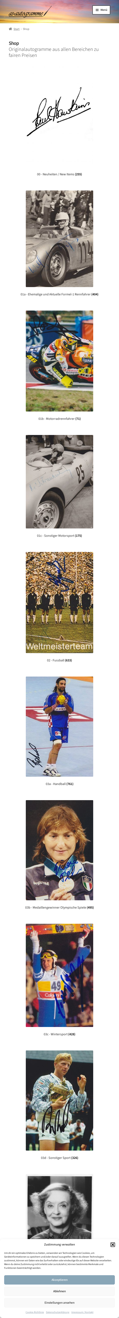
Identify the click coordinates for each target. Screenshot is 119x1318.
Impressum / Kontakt (82, 1312)
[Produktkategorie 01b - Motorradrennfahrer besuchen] (59, 366)
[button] (113, 1245)
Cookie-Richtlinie (35, 1312)
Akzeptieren (60, 1280)
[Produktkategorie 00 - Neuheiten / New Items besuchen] (59, 121)
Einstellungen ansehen (59, 1303)
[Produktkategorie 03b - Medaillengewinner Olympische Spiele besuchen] (59, 855)
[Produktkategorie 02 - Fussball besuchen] (59, 607)
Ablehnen (59, 1291)
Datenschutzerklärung (57, 1312)
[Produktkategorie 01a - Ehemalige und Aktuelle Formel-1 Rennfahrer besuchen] (59, 243)
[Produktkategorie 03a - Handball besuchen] (59, 731)
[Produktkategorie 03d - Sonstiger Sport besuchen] (59, 1105)
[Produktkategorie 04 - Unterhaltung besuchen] (59, 1222)
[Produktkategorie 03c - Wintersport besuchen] (59, 980)
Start (17, 29)
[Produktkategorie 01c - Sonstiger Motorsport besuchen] (59, 486)
